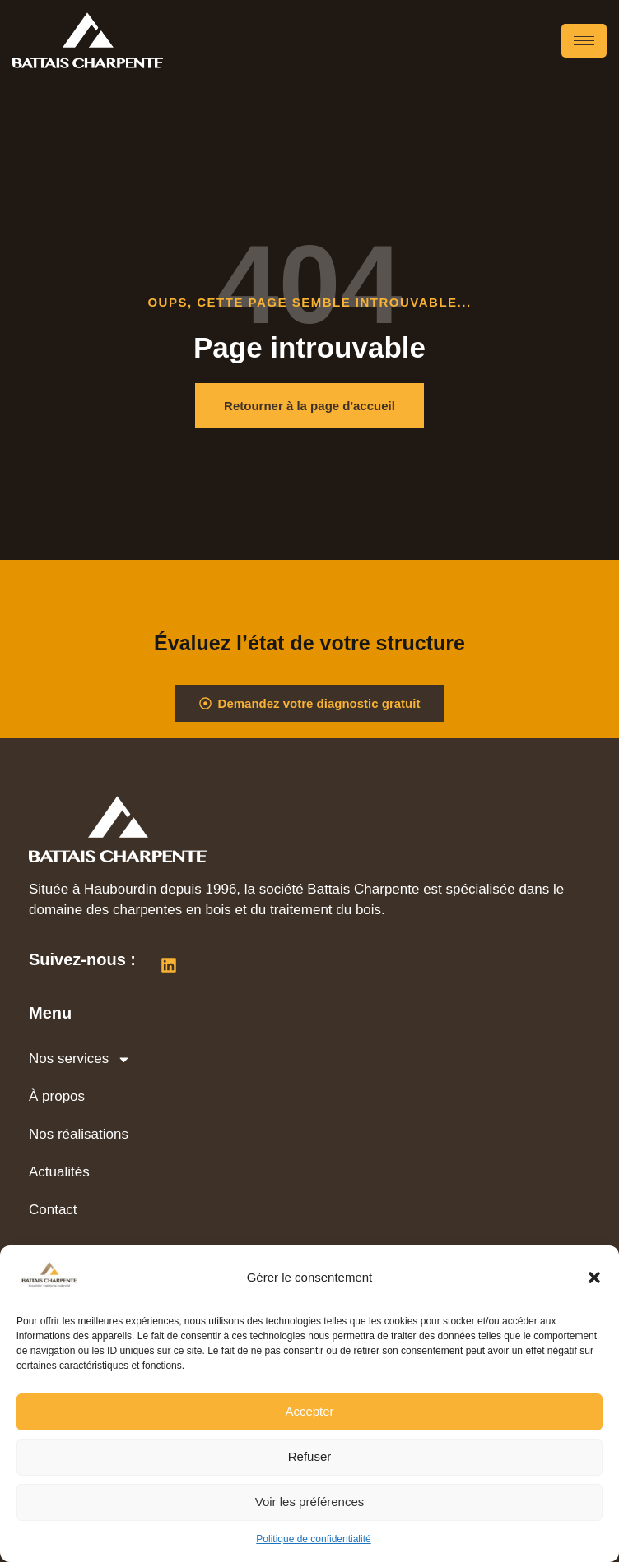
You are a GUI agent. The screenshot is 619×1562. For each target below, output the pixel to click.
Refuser (310, 1456)
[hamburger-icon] (584, 41)
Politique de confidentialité (313, 1539)
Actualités (59, 1172)
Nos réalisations (78, 1134)
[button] (594, 1277)
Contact (53, 1210)
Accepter (309, 1411)
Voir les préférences (310, 1502)
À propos (57, 1096)
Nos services (80, 1059)
